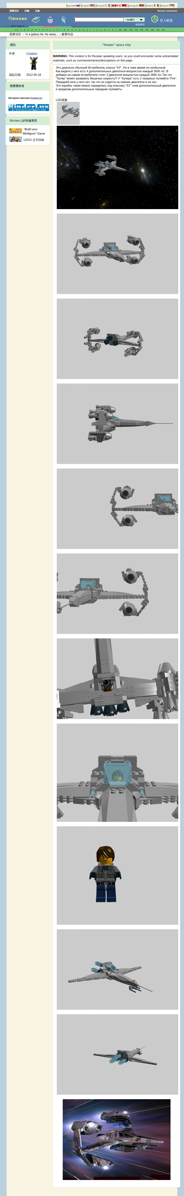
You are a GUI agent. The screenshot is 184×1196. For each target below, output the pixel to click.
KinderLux (36, 98)
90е (147, 30)
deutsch (167, 5)
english (88, 5)
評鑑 (27, 11)
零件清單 (64, 20)
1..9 (16, 30)
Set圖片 (36, 20)
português (136, 5)
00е (152, 30)
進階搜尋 (140, 24)
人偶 (50, 20)
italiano (152, 5)
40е (120, 30)
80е (141, 30)
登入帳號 (166, 20)
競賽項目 (14, 11)
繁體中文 (119, 5)
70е (136, 30)
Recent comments (167, 11)
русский (73, 5)
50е (125, 30)
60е (131, 30)
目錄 (37, 11)
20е (163, 30)
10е (158, 30)
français (102, 5)
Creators (31, 53)
